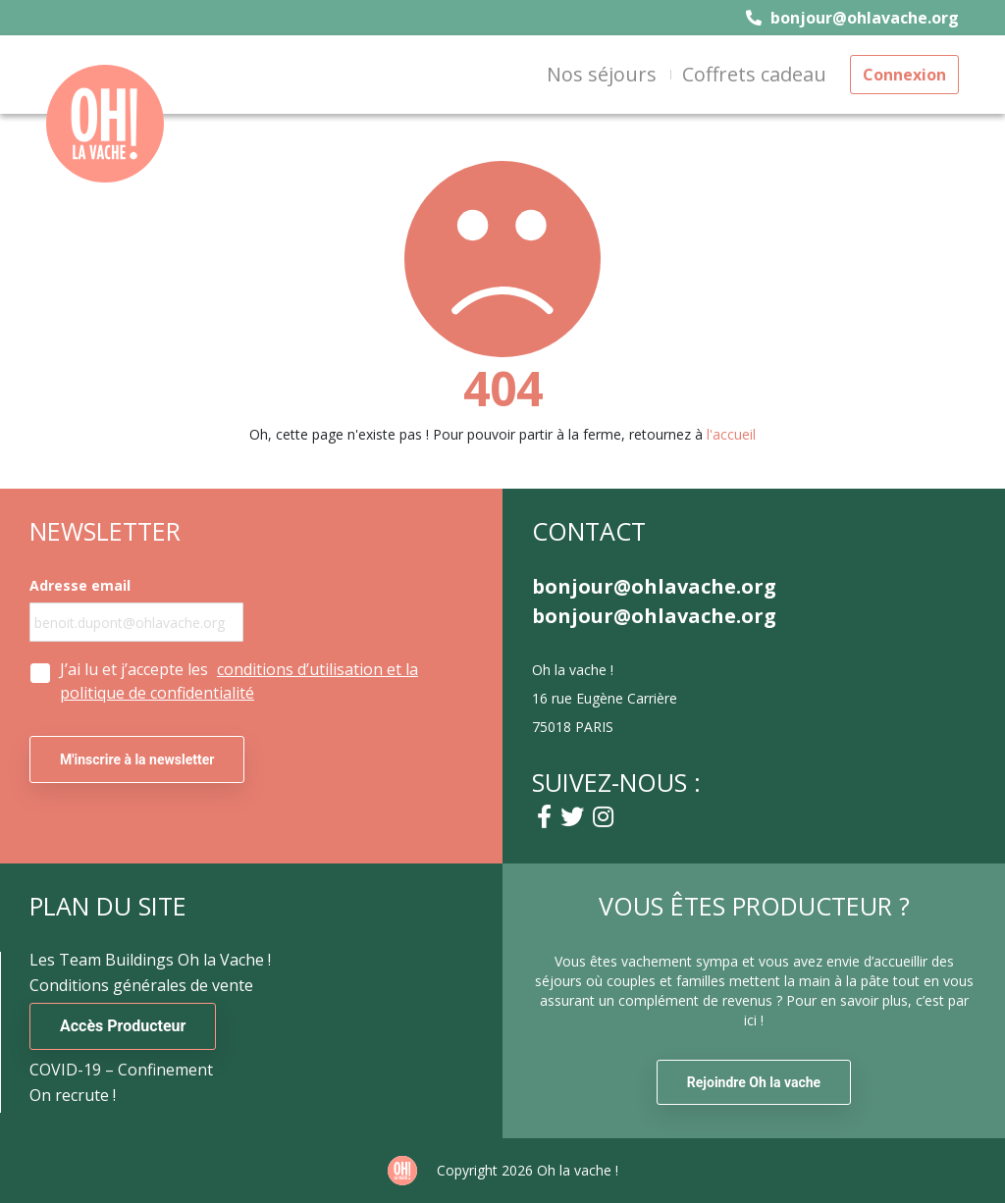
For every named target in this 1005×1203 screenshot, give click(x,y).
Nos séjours (602, 74)
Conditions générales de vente (141, 985)
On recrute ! (72, 1095)
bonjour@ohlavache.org (852, 18)
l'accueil (731, 434)
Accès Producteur (122, 1026)
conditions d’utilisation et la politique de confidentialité (239, 681)
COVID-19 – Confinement (121, 1069)
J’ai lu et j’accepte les (239, 681)
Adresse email (80, 586)
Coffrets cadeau (754, 74)
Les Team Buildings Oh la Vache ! (150, 959)
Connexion (904, 74)
